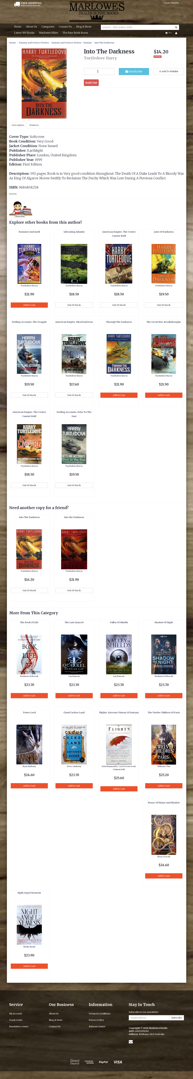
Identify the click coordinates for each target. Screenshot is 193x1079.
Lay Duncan (74, 676)
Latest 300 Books (24, 32)
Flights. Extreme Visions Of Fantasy (119, 712)
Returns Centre (97, 1026)
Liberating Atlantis (74, 231)
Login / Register (171, 3)
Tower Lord (29, 712)
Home (17, 26)
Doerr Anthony (74, 766)
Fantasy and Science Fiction (34, 42)
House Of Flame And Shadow (164, 802)
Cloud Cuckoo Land (74, 712)
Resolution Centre (19, 1026)
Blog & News (84, 26)
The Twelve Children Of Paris (164, 712)
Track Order (16, 1020)
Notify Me (133, 71)
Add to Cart (29, 305)
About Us (31, 26)
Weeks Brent (29, 947)
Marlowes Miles (48, 32)
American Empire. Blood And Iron (74, 322)
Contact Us (65, 26)
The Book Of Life (29, 622)
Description (18, 125)
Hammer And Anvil (29, 231)
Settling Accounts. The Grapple (29, 322)
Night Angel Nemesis (29, 892)
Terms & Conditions (99, 1013)
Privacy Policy (96, 1020)
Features (34, 125)
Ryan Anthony (29, 766)
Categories (48, 26)
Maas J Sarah (163, 856)
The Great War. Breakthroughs (164, 322)
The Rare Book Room (75, 32)
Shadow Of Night (164, 622)
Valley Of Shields (119, 622)
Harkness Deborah (29, 676)
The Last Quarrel (74, 622)
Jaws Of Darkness (164, 231)
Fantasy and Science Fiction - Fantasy (72, 42)
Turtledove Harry (29, 285)
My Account (15, 1013)
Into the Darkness (74, 517)
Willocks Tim (163, 766)
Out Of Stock (74, 305)
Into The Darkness (104, 42)
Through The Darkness (119, 322)
